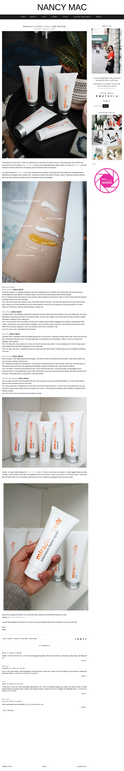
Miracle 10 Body (28, 165)
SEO (4, 682)
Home (44, 766)
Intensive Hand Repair (10, 378)
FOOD (66, 17)
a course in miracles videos (25, 673)
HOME (23, 17)
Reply (84, 660)
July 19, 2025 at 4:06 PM (12, 701)
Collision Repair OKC (34, 704)
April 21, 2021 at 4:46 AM (12, 653)
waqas (5, 666)
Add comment (8, 710)
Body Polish (6, 312)
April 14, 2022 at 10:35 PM (12, 684)
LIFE (44, 17)
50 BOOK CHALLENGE (83, 17)
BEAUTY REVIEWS (21, 638)
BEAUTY (33, 17)
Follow (94, 164)
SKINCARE (33, 638)
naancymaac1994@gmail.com (107, 88)
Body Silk (5, 334)
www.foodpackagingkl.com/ (15, 656)
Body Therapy (7, 356)
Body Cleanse (7, 290)
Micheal (6, 699)
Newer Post (7, 766)
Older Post (82, 766)
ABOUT (99, 17)
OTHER (54, 17)
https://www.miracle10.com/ (16, 617)
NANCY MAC (62, 7)
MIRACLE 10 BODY (8, 287)
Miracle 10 (77, 165)
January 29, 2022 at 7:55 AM (13, 668)
